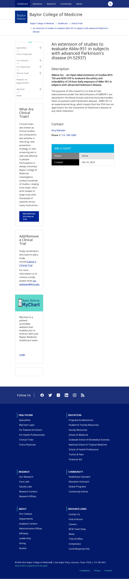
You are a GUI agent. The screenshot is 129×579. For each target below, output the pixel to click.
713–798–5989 (68, 135)
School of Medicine (78, 434)
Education (74, 415)
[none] (40, 47)
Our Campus (25, 513)
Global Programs (77, 486)
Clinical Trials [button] (23, 73)
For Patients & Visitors (30, 429)
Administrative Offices (30, 528)
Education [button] (37, 3)
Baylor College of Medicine (42, 23)
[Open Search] (110, 3)
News (19, 95)
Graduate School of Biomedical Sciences (89, 439)
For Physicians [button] (23, 67)
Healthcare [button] (22, 3)
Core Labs (24, 481)
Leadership (25, 538)
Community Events (78, 491)
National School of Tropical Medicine (88, 444)
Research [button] (51, 3)
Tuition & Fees (76, 454)
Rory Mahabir (58, 130)
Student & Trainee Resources (84, 424)
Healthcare (63, 23)
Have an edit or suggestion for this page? (31, 566)
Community (75, 471)
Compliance (75, 543)
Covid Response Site (79, 548)
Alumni (23, 548)
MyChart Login (26, 424)
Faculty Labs (25, 486)
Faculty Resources (78, 429)
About (23, 508)
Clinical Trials (77, 23)
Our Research (26, 476)
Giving (22, 543)
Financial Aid (75, 459)
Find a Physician (24, 54)
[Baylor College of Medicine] (21, 17)
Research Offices (27, 496)
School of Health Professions (83, 449)
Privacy (97, 570)
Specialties (24, 420)
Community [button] (66, 3)
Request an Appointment (23, 81)
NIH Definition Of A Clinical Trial (29, 216)
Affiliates (23, 533)
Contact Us (74, 514)
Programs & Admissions (81, 420)
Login (22, 354)
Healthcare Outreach (79, 476)
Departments (26, 518)
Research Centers (28, 491)
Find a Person (76, 519)
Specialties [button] (22, 47)
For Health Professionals (32, 434)
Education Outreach (79, 481)
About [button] (79, 3)
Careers (73, 524)
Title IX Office (76, 538)
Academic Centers (28, 523)
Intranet (108, 570)
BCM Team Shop (77, 529)
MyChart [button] (21, 89)
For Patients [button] (22, 60)
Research (24, 471)
